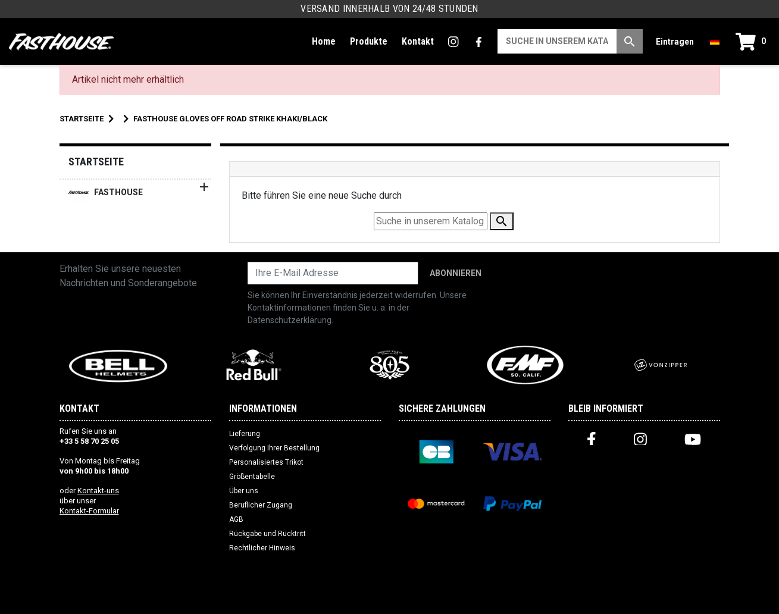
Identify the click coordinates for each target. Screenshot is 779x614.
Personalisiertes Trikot (266, 462)
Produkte (368, 41)
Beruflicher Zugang (260, 505)
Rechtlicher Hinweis (262, 548)
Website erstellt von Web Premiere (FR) (389, 600)
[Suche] (557, 41)
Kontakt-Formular (89, 510)
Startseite (96, 161)
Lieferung (244, 434)
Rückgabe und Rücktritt (267, 534)
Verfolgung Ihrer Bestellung (274, 448)
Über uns (243, 491)
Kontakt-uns (98, 490)
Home (324, 41)
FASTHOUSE (105, 192)
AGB (236, 519)
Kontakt (418, 41)
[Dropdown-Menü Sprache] (714, 41)
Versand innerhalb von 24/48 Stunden (389, 8)
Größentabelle (252, 476)
